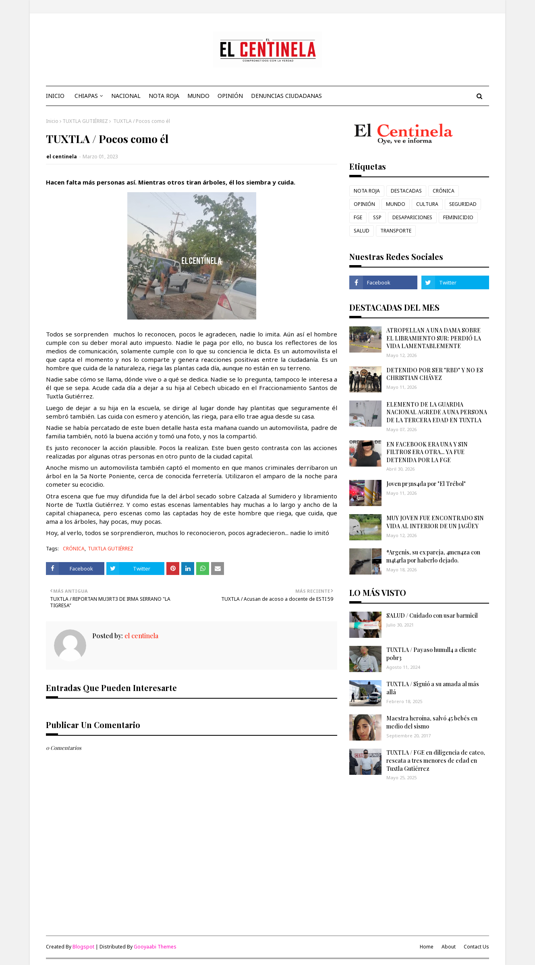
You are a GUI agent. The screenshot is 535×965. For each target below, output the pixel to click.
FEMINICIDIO (458, 217)
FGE (358, 217)
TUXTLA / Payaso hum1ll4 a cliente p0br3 (431, 654)
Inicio (52, 121)
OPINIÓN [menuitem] (230, 96)
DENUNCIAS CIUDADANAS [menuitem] (286, 96)
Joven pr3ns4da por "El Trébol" (426, 484)
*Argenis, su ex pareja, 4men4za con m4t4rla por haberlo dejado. (433, 556)
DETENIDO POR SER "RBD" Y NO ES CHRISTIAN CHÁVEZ (434, 374)
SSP (377, 217)
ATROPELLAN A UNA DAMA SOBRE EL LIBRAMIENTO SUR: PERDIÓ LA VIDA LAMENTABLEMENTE (433, 338)
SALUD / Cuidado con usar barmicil (432, 615)
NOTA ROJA (367, 190)
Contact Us (476, 946)
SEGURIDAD (463, 204)
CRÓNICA (74, 548)
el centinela (61, 156)
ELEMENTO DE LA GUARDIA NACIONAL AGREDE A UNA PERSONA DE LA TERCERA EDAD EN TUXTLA (436, 412)
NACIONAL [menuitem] (126, 96)
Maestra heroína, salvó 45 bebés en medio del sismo (431, 722)
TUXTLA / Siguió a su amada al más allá (432, 688)
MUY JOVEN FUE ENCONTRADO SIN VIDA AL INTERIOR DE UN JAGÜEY (435, 522)
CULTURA (427, 204)
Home (426, 946)
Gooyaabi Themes (155, 946)
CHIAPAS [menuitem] (86, 96)
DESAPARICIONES (412, 217)
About (449, 946)
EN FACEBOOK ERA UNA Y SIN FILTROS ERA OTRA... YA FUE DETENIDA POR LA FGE (427, 452)
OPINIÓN (364, 204)
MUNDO (395, 204)
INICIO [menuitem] (55, 96)
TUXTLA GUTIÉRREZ (85, 121)
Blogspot (83, 946)
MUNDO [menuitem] (198, 96)
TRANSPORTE (395, 230)
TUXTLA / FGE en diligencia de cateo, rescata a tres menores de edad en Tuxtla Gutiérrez (435, 760)
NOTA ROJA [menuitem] (164, 96)
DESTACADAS (406, 190)
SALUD (361, 230)
